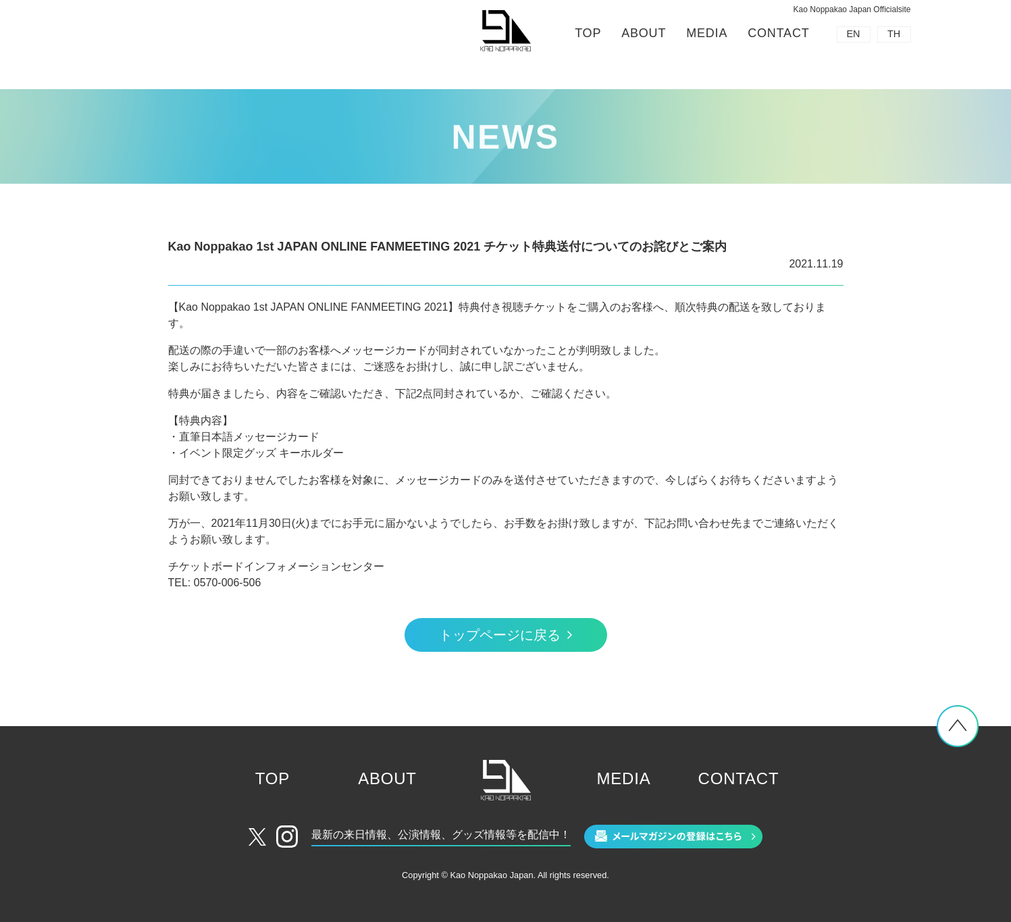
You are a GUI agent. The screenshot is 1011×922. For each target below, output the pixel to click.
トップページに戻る (500, 635)
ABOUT (643, 33)
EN (853, 33)
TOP (588, 33)
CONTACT (778, 33)
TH (893, 33)
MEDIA (706, 33)
